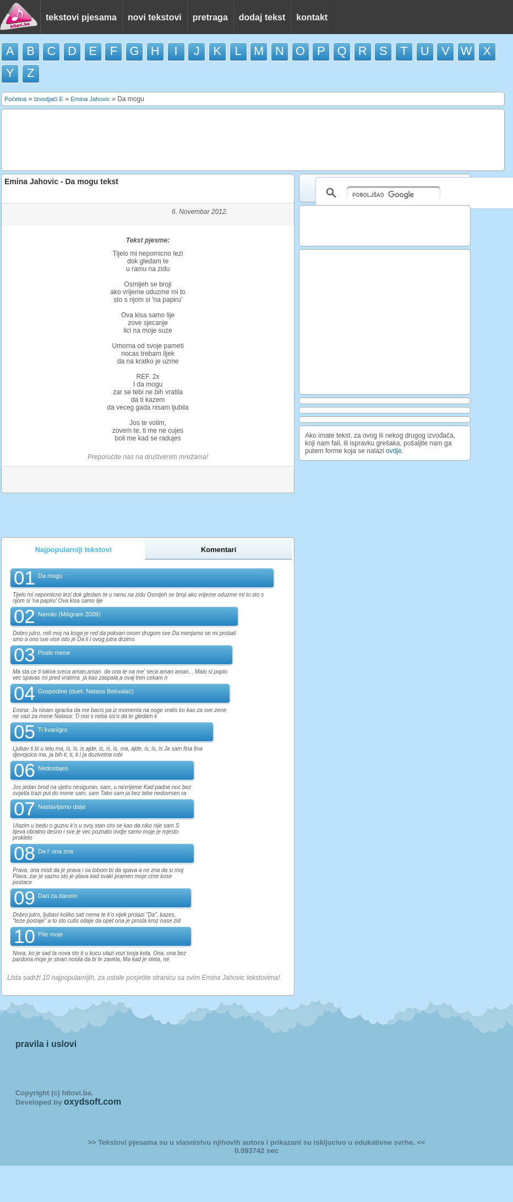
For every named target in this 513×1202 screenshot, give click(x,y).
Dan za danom (58, 895)
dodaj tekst (262, 17)
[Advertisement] (207, 139)
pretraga (210, 17)
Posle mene (54, 652)
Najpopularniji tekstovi (73, 549)
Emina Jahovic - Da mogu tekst (61, 181)
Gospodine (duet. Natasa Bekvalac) (86, 691)
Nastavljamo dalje (62, 806)
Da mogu (50, 575)
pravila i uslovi (46, 1044)
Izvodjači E (48, 99)
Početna (15, 99)
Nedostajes (53, 768)
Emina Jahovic (90, 99)
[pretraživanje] (393, 193)
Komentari (218, 549)
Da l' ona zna (55, 851)
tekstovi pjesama (81, 17)
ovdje (394, 451)
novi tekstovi (155, 17)
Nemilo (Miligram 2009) (69, 614)
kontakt (312, 17)
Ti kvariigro (52, 729)
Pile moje (50, 934)
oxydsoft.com (92, 1101)
